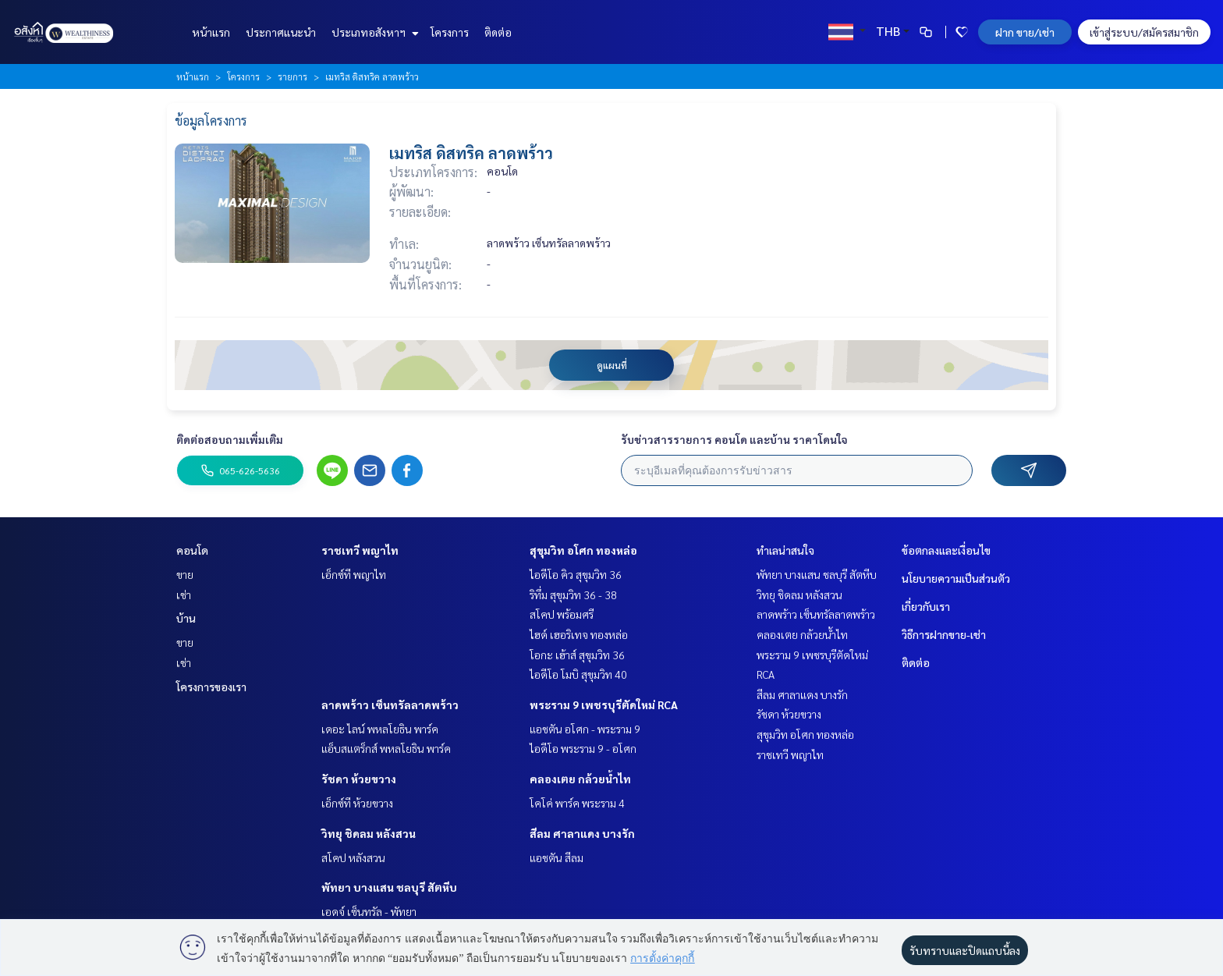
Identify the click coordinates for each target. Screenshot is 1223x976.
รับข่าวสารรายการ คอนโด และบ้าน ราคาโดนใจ (734, 439)
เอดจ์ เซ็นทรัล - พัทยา (369, 911)
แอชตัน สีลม (556, 857)
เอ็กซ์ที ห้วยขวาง (357, 803)
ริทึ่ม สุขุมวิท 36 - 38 (573, 594)
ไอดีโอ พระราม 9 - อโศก (583, 748)
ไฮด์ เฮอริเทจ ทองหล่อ (579, 634)
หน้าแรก (211, 32)
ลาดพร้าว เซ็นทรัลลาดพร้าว (390, 704)
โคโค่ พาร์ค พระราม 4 (577, 803)
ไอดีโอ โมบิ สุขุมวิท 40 (578, 674)
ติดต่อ (498, 32)
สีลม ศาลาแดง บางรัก (582, 833)
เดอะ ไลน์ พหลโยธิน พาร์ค (379, 729)
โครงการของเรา (211, 687)
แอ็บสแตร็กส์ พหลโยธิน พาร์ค (386, 748)
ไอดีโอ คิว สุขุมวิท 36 (576, 574)
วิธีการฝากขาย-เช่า (944, 634)
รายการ (292, 76)
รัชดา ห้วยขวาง (358, 779)
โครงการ (450, 32)
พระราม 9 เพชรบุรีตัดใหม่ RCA (604, 704)
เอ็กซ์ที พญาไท (353, 574)
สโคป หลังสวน (353, 857)
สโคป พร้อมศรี (562, 614)
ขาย (184, 574)
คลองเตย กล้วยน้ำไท (580, 779)
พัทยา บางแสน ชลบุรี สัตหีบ (389, 887)
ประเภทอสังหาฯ (373, 32)
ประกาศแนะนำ (281, 32)
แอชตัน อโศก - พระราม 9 (585, 729)
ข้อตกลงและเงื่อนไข (946, 550)
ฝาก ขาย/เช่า (1025, 32)
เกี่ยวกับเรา (926, 606)
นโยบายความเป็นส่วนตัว (956, 578)
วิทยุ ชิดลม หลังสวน (368, 833)
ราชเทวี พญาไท (360, 550)
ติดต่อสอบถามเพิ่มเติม (229, 439)
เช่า (183, 594)
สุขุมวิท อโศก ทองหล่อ (583, 550)
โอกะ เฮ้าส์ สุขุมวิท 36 (577, 655)
